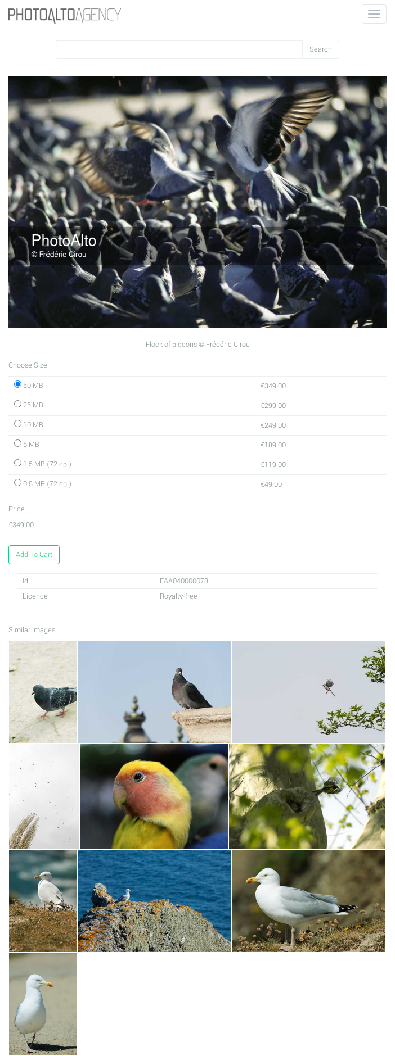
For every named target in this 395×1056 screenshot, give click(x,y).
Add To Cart (34, 555)
